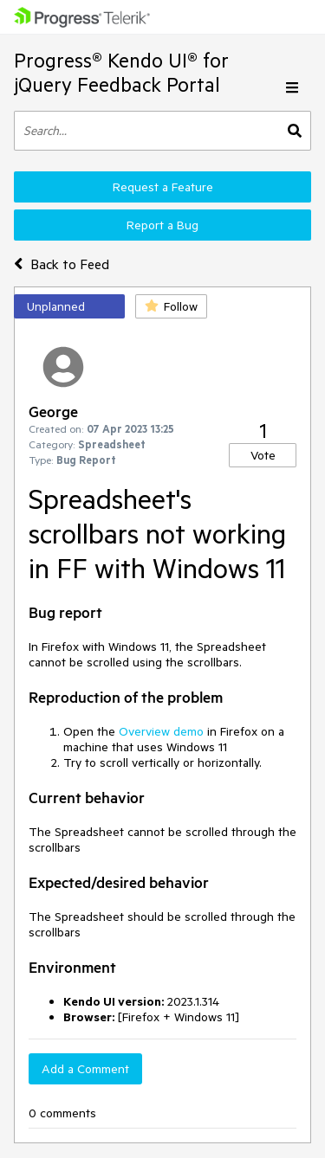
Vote (263, 455)
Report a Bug (162, 225)
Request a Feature (163, 187)
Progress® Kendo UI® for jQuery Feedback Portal (121, 72)
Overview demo (161, 731)
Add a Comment (85, 1069)
